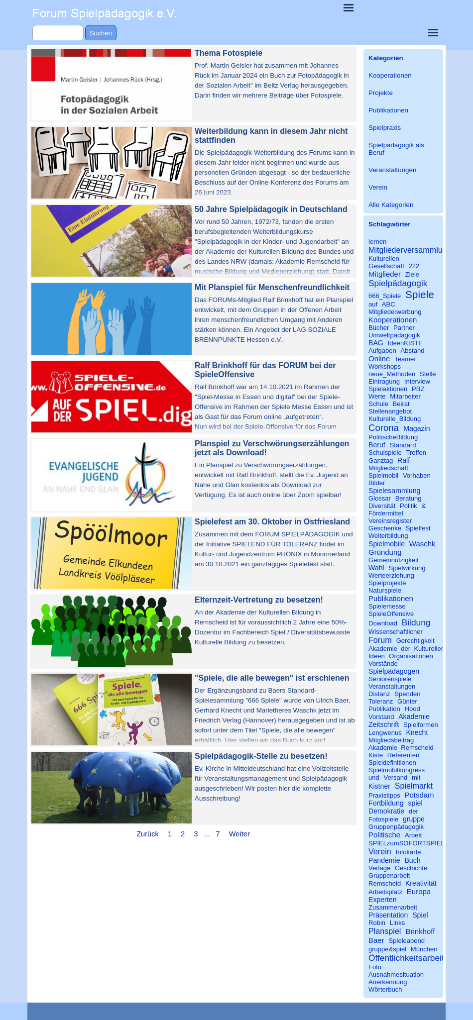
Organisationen (411, 656)
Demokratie (386, 811)
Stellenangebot (390, 411)
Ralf (403, 460)
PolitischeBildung (393, 437)
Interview (417, 381)
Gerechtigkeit (415, 640)
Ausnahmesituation (396, 974)
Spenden (407, 694)
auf (372, 304)
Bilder (376, 483)
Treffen (416, 452)
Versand (395, 777)
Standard (403, 445)
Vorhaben (417, 475)
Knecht (417, 732)
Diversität (381, 506)
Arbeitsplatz (385, 892)
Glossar (379, 498)
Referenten (403, 755)
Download (382, 623)
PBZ (418, 389)
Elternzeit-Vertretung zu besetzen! (259, 600)
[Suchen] (58, 33)
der (413, 811)
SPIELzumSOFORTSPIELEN (411, 843)
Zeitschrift (383, 724)
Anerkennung (387, 982)
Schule (378, 404)
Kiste (375, 755)
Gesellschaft (386, 266)
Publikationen (388, 110)
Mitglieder (384, 274)
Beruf (376, 445)
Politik (408, 506)
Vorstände (383, 663)
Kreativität (421, 883)
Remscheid (384, 883)
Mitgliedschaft (388, 468)
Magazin (416, 428)
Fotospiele (383, 819)
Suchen (101, 33)
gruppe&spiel (387, 949)
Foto (374, 967)
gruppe (414, 819)
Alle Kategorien (390, 204)
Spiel (420, 915)
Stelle (428, 374)
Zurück (147, 834)
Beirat (401, 404)
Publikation (384, 709)
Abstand (413, 350)
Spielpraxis (384, 127)
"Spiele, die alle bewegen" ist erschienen (272, 678)
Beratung (408, 498)
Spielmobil (383, 475)
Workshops (384, 366)
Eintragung (384, 381)
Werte (377, 396)
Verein (377, 187)
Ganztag (380, 460)
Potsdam (419, 795)
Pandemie (384, 860)
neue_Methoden (391, 374)
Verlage (379, 868)
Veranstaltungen (392, 170)
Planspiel (384, 930)
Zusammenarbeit (392, 907)
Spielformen (420, 724)
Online (379, 358)
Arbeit (413, 835)
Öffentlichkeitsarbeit (406, 958)
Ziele (412, 274)
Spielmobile (386, 544)
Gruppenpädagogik (396, 826)
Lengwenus (385, 732)
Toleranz (380, 701)
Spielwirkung (406, 568)
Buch (412, 860)
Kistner (379, 786)
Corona (383, 427)
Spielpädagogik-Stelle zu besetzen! (261, 756)
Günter (407, 701)
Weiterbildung (388, 535)
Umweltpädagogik (394, 335)
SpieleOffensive (391, 613)
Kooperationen (390, 75)
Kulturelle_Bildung (394, 418)
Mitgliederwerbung (395, 311)
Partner (404, 327)
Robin (376, 922)
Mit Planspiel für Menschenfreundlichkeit (272, 287)
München (424, 949)
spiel (415, 803)
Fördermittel (385, 513)
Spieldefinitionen (392, 762)
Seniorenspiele (389, 679)
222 (413, 266)
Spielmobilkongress (396, 770)
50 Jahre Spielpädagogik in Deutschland (271, 209)
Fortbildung (386, 803)
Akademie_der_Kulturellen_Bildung (419, 648)
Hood (412, 709)
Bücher (378, 327)
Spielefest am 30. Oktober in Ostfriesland (272, 521)
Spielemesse (387, 606)
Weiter (239, 834)
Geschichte (411, 868)
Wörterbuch (385, 989)
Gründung (385, 552)
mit (416, 777)
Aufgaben (382, 350)
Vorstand (381, 716)
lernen (377, 241)
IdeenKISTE (405, 343)
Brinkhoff (420, 931)
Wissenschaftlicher (395, 631)
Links (397, 922)
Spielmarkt (414, 785)
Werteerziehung (391, 575)
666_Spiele (384, 296)
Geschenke (384, 528)
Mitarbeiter (405, 396)
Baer (376, 940)
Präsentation (388, 915)
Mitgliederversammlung (410, 249)
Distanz (379, 694)
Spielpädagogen (393, 671)
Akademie (414, 716)
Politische (384, 834)
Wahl (376, 568)
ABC (388, 304)
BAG (375, 343)
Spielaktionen (387, 389)
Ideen (376, 656)
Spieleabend (407, 940)
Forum (380, 639)
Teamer (405, 359)
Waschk (422, 543)
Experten (382, 900)
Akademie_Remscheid (401, 747)
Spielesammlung (394, 491)
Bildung (416, 622)
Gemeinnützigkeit (393, 560)
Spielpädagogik (397, 283)
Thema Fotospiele (228, 53)
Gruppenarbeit (389, 875)
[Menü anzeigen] (348, 7)
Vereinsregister (390, 520)
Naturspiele (384, 590)
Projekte (380, 93)
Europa (419, 891)
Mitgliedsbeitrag (391, 740)
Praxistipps (384, 795)
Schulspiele (385, 452)
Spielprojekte (387, 583)
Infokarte (408, 852)
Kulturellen (383, 258)
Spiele (419, 294)
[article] (193, 84)
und (373, 777)
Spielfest (418, 528)
